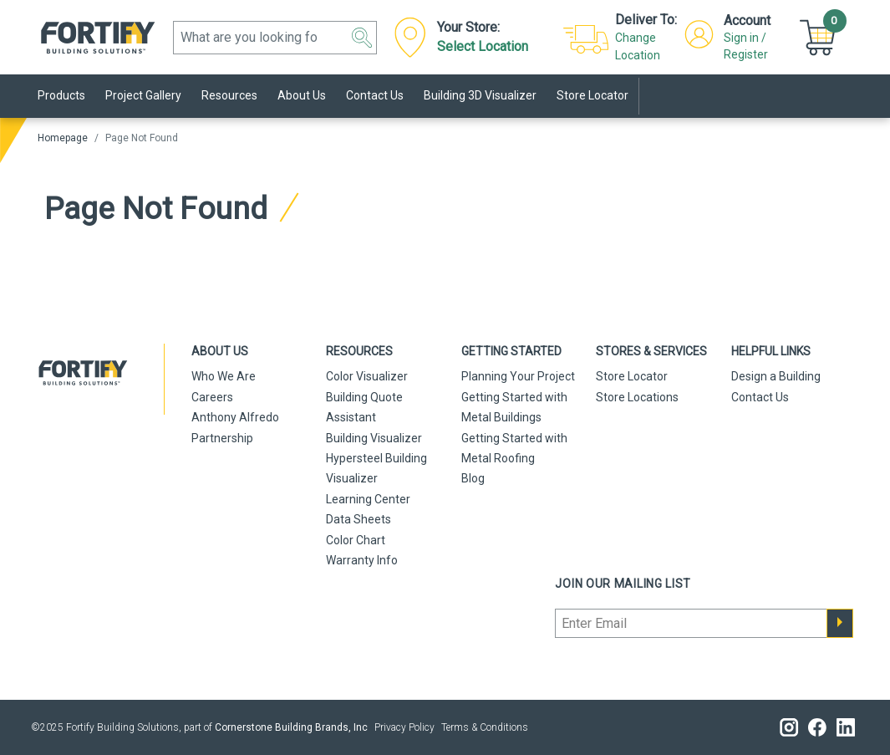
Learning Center (368, 499)
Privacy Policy (404, 727)
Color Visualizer (367, 376)
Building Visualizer (374, 438)
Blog (473, 478)
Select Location (482, 46)
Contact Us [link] (375, 95)
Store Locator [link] (592, 95)
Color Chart (355, 540)
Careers (212, 397)
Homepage (63, 138)
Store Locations (637, 397)
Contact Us (760, 397)
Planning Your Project (518, 376)
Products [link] (61, 95)
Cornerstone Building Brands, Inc (291, 727)
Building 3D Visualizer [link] (480, 95)
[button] (361, 37)
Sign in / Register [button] (746, 46)
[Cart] (820, 36)
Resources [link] (229, 95)
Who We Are (223, 376)
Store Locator (632, 376)
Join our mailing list (623, 583)
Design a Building (776, 376)
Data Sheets (358, 519)
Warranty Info (362, 560)
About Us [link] (301, 95)
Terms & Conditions (484, 727)
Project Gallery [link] (143, 95)
